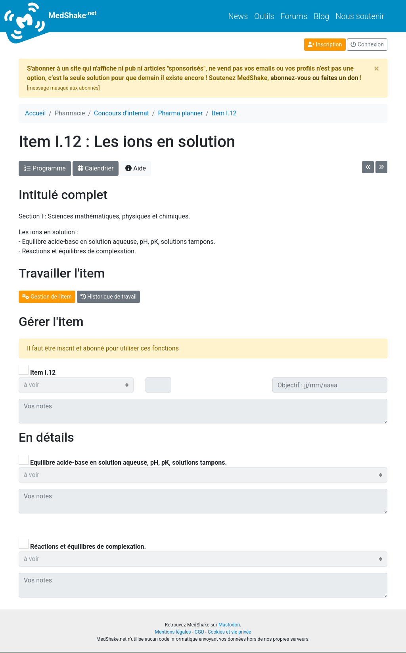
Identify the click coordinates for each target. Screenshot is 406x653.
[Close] (376, 68)
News (238, 16)
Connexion (367, 44)
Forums (293, 16)
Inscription (325, 44)
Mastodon (229, 625)
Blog (321, 16)
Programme (45, 168)
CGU (199, 632)
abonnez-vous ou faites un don (314, 78)
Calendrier (96, 168)
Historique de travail (108, 296)
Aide (135, 168)
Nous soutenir (359, 16)
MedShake (57, 16)
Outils (264, 16)
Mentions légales (173, 632)
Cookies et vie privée (229, 632)
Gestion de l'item (47, 296)
